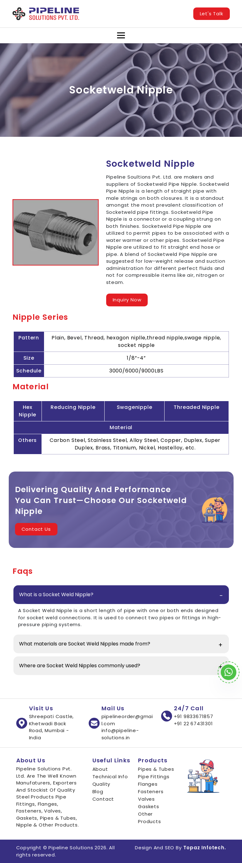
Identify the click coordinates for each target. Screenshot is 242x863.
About (100, 769)
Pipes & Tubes (156, 769)
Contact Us (36, 529)
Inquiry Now (127, 299)
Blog (97, 791)
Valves (146, 799)
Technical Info (110, 776)
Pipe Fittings (153, 776)
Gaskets (148, 806)
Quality (101, 784)
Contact (103, 799)
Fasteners (150, 791)
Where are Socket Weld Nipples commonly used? (79, 665)
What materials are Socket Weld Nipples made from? (84, 643)
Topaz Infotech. (204, 847)
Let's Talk (211, 13)
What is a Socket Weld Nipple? (56, 594)
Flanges (148, 784)
